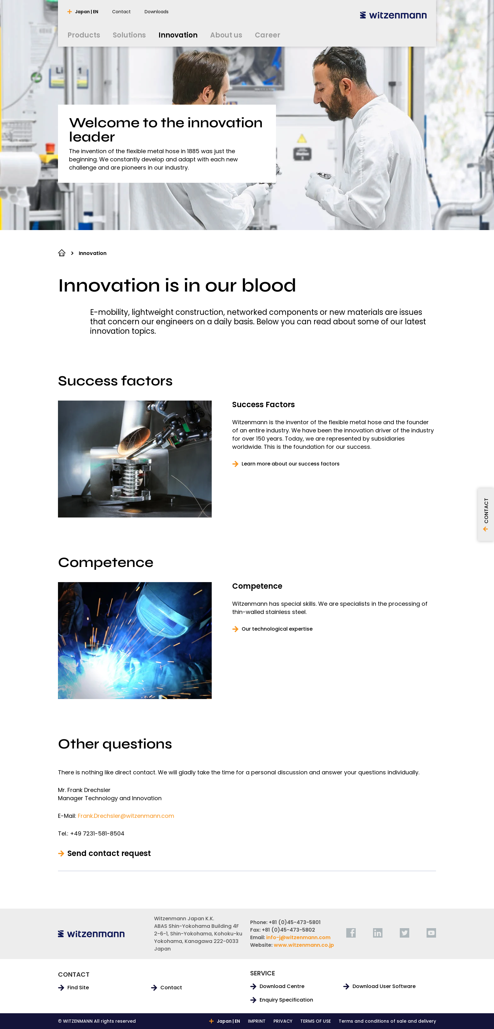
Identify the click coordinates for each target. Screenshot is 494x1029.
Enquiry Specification (286, 1000)
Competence (257, 586)
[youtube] (431, 933)
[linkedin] (377, 933)
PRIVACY (282, 1021)
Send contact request (109, 853)
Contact (171, 987)
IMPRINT (257, 1021)
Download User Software (384, 986)
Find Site (78, 987)
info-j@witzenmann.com (298, 937)
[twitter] (404, 933)
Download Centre (282, 986)
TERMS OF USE (315, 1021)
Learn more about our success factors (291, 463)
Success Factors (263, 405)
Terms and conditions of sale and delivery (387, 1021)
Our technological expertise (277, 629)
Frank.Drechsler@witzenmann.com (126, 816)
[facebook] (351, 933)
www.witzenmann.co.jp (304, 945)
